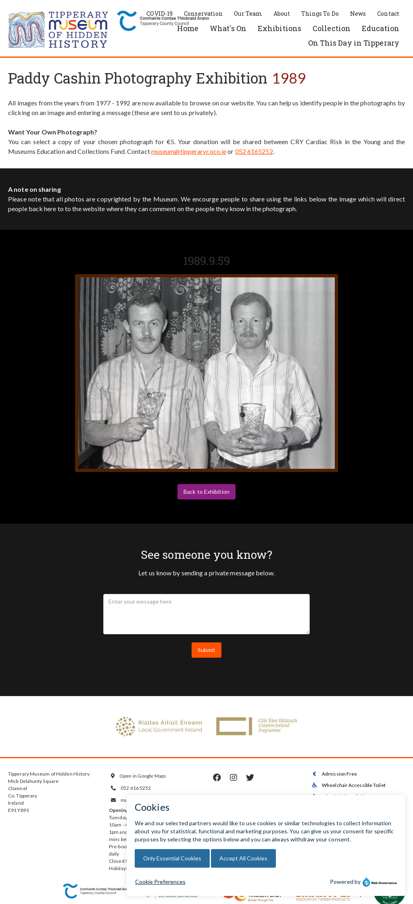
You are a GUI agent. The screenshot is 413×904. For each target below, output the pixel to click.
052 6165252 (254, 151)
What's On (228, 28)
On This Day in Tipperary (353, 43)
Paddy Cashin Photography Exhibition (138, 78)
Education (380, 28)
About (281, 13)
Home (187, 28)
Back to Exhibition (206, 491)
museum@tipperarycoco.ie (188, 151)
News (358, 13)
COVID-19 (159, 13)
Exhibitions (279, 28)
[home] (58, 30)
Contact (388, 13)
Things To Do (320, 13)
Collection (331, 28)
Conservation (203, 13)
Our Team (248, 13)
